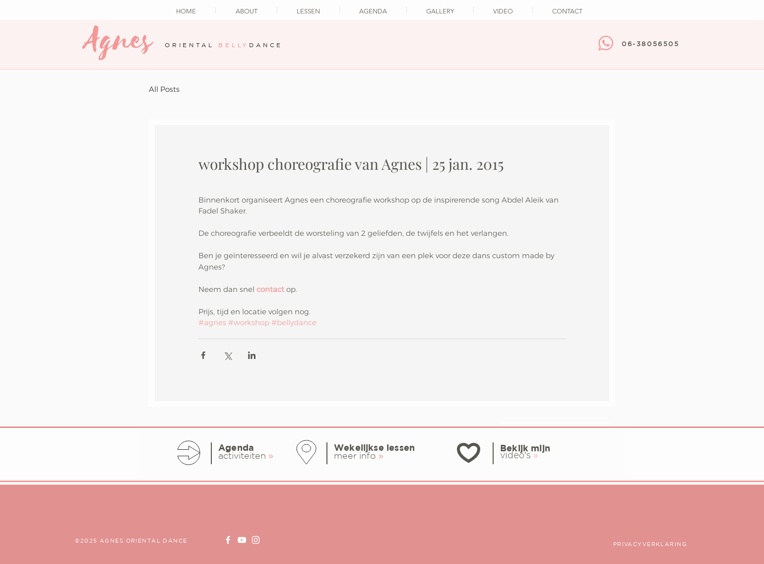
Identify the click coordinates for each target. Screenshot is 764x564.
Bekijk (514, 448)
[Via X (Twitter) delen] (227, 355)
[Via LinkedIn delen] (251, 355)
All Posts (164, 89)
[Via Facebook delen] (203, 355)
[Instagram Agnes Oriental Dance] (256, 540)
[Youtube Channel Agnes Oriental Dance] (242, 540)
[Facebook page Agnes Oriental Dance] (228, 540)
